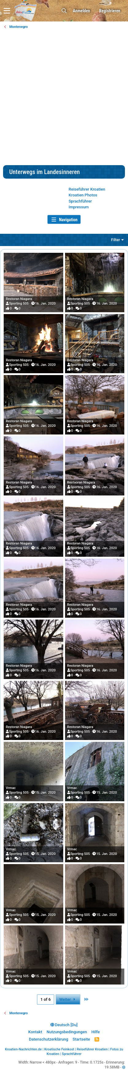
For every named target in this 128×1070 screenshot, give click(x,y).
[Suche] (64, 11)
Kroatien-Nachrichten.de (23, 1049)
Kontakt (35, 1032)
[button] (7, 11)
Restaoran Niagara (81, 482)
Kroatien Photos (83, 195)
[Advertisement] (64, 98)
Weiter (68, 999)
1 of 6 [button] (46, 999)
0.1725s (96, 1062)
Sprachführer (80, 201)
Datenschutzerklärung (48, 1039)
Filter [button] (115, 239)
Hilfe (95, 1032)
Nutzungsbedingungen (67, 1032)
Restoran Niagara (19, 299)
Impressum (79, 207)
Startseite (81, 1039)
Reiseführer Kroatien (87, 189)
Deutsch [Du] (63, 1025)
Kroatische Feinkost (59, 1049)
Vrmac (11, 788)
